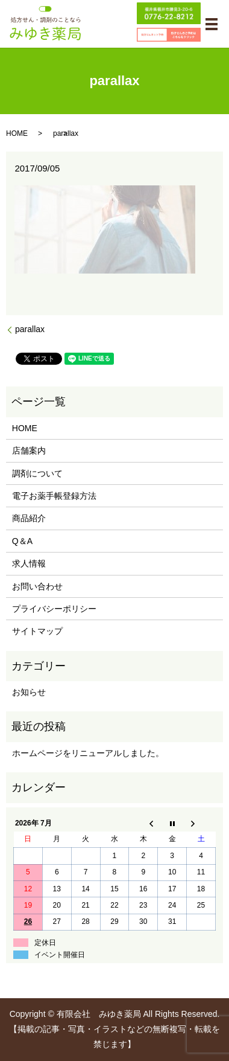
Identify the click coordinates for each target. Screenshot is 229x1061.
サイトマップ (37, 631)
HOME (17, 133)
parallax (30, 329)
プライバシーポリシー (54, 609)
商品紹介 (29, 518)
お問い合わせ (37, 586)
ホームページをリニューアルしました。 (88, 753)
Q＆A (22, 541)
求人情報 (29, 563)
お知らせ (29, 692)
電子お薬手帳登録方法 (54, 496)
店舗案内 (29, 450)
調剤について (37, 473)
